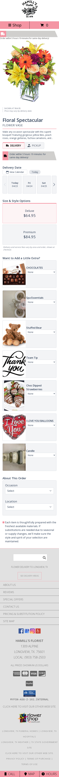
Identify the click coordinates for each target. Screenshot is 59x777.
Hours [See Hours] (49, 774)
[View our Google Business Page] (26, 632)
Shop (14, 25)
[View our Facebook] (21, 632)
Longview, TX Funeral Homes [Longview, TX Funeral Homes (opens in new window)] (20, 731)
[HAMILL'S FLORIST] (29, 16)
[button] (29, 693)
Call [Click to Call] (10, 774)
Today (35, 171)
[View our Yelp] (38, 632)
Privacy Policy (15, 758)
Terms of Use (29, 764)
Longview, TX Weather (15, 742)
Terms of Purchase (39, 758)
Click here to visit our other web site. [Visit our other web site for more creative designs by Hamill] (29, 706)
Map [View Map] (29, 774)
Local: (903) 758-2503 (29, 657)
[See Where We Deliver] (30, 575)
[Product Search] (30, 557)
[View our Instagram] (32, 632)
